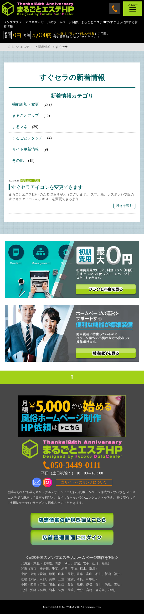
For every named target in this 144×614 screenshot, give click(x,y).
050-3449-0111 (114, 8)
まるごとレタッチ (27, 138)
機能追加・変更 (25, 104)
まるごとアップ (25, 115)
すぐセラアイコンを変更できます (47, 187)
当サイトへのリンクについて (84, 482)
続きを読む (124, 206)
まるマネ (19, 127)
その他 (18, 160)
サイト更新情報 (25, 149)
